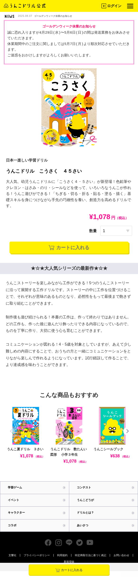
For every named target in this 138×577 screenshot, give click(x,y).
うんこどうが (85, 500)
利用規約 (62, 555)
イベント (13, 500)
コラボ (12, 525)
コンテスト (84, 487)
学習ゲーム (15, 487)
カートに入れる (69, 247)
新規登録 (69, 561)
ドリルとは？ (85, 512)
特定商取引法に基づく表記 (90, 555)
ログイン (111, 6)
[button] (127, 431)
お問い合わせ (121, 555)
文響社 (12, 555)
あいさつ (82, 525)
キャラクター (16, 512)
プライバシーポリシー (37, 555)
